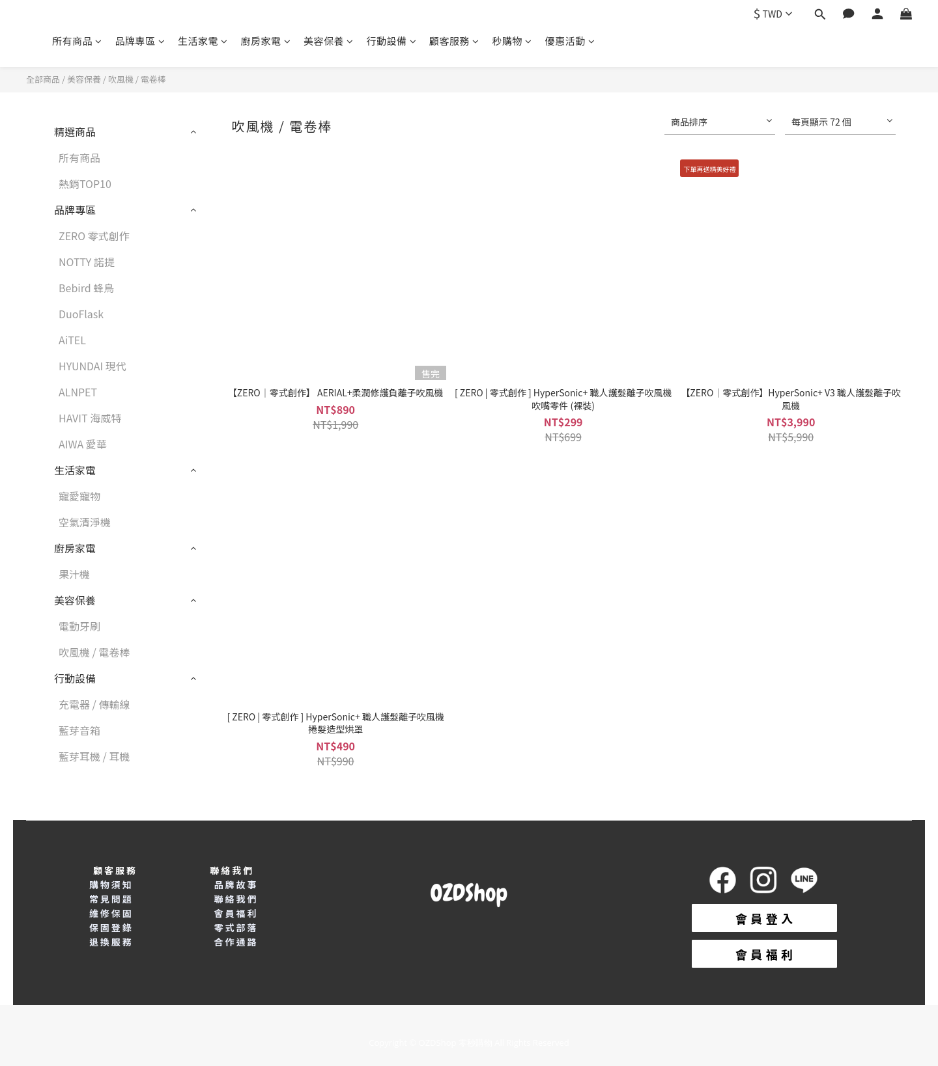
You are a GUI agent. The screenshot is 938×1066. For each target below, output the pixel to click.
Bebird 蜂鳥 (86, 287)
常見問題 (111, 898)
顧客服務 (454, 41)
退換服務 (111, 941)
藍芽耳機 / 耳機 (94, 756)
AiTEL (72, 340)
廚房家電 (266, 41)
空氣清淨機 (85, 522)
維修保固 (111, 913)
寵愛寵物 (79, 496)
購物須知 (111, 884)
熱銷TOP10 (85, 183)
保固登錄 (111, 927)
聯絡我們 (236, 898)
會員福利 (236, 913)
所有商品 (77, 41)
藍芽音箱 (79, 730)
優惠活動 (570, 41)
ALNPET (78, 392)
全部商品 (43, 79)
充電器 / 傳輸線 (94, 704)
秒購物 (512, 41)
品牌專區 (140, 41)
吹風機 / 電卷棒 (137, 79)
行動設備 (392, 41)
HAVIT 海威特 (90, 418)
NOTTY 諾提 (87, 261)
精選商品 (75, 131)
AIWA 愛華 (83, 444)
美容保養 (329, 41)
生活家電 (203, 41)
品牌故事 (236, 884)
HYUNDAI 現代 (92, 366)
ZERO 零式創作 (94, 235)
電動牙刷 (79, 626)
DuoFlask (81, 313)
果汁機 (74, 574)
